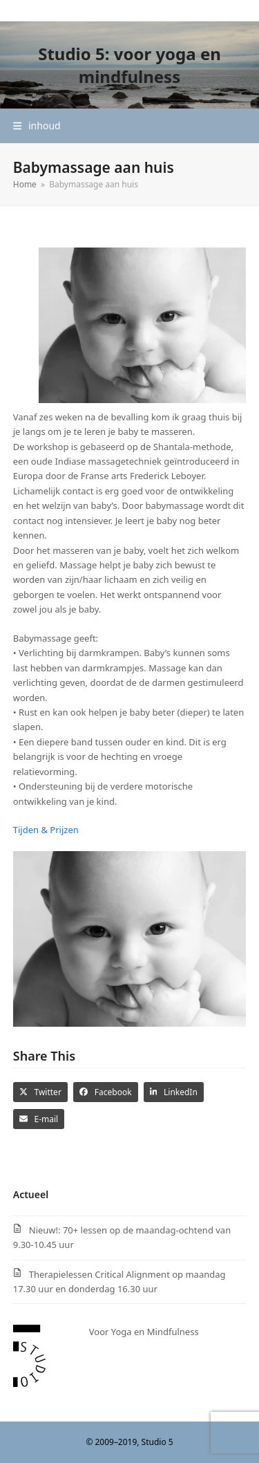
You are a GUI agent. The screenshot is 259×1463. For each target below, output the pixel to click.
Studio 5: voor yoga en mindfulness (129, 65)
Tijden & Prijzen (46, 829)
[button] (37, 125)
